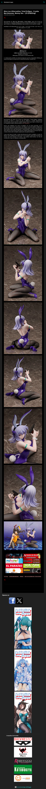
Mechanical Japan (8, 2)
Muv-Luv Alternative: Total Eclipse (33, 576)
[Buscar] (44, 2)
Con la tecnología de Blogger (23, 787)
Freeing (21, 576)
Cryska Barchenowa (13, 576)
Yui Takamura (26, 123)
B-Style (6, 576)
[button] (4, 18)
